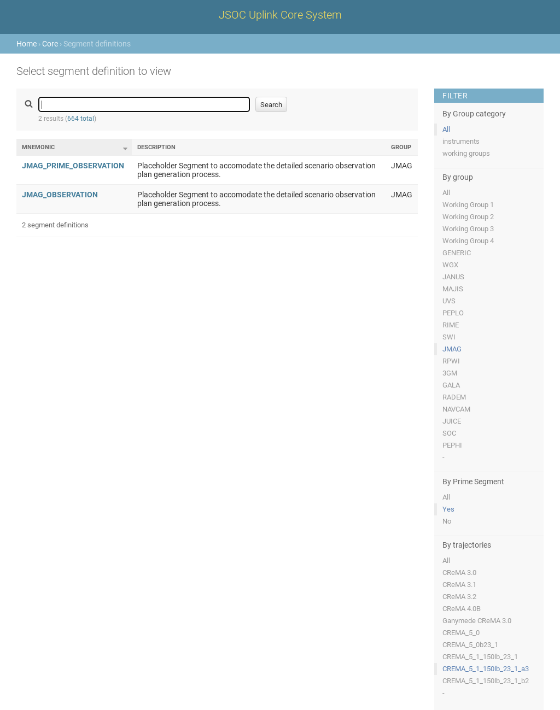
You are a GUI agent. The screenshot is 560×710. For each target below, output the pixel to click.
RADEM (454, 397)
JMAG (452, 349)
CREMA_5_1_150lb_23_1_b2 (485, 681)
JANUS (453, 277)
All (446, 129)
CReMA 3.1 (459, 584)
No (446, 521)
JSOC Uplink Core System (280, 14)
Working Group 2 (468, 217)
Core (50, 43)
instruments (461, 141)
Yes (448, 509)
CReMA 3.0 (459, 572)
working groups (466, 153)
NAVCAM (456, 409)
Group (401, 147)
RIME (450, 325)
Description (156, 147)
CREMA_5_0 (461, 633)
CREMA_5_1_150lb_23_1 (480, 657)
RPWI (451, 361)
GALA (451, 385)
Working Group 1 (468, 205)
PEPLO (453, 313)
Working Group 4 (468, 241)
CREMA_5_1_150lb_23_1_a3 (485, 669)
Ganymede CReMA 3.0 (476, 621)
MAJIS (452, 289)
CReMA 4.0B (461, 609)
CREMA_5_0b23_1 (470, 645)
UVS (449, 301)
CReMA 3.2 (459, 596)
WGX (450, 265)
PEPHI (452, 445)
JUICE (451, 421)
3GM (449, 373)
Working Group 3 (468, 229)
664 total (80, 118)
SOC (449, 433)
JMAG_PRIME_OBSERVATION (73, 165)
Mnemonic (38, 147)
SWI (449, 337)
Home (26, 43)
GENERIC (456, 253)
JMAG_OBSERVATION (60, 194)
